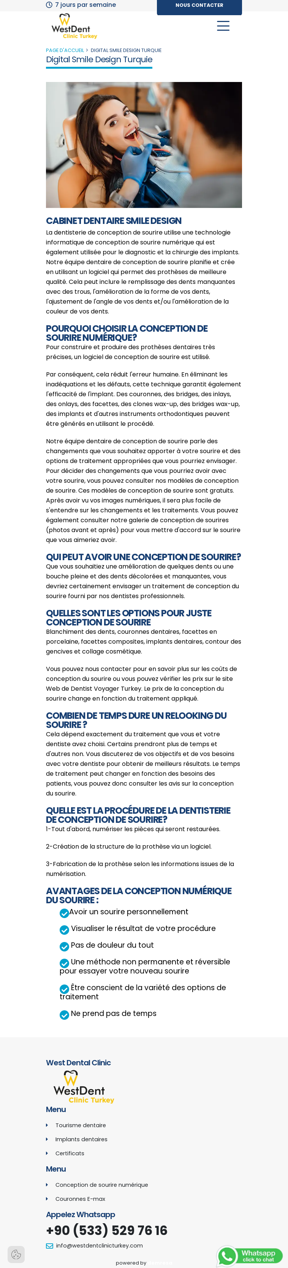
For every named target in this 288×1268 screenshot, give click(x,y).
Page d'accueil (65, 50)
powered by (144, 1262)
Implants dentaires (81, 1139)
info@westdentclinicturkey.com (99, 1245)
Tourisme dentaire (80, 1125)
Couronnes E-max (80, 1199)
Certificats (69, 1153)
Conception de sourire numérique (101, 1185)
